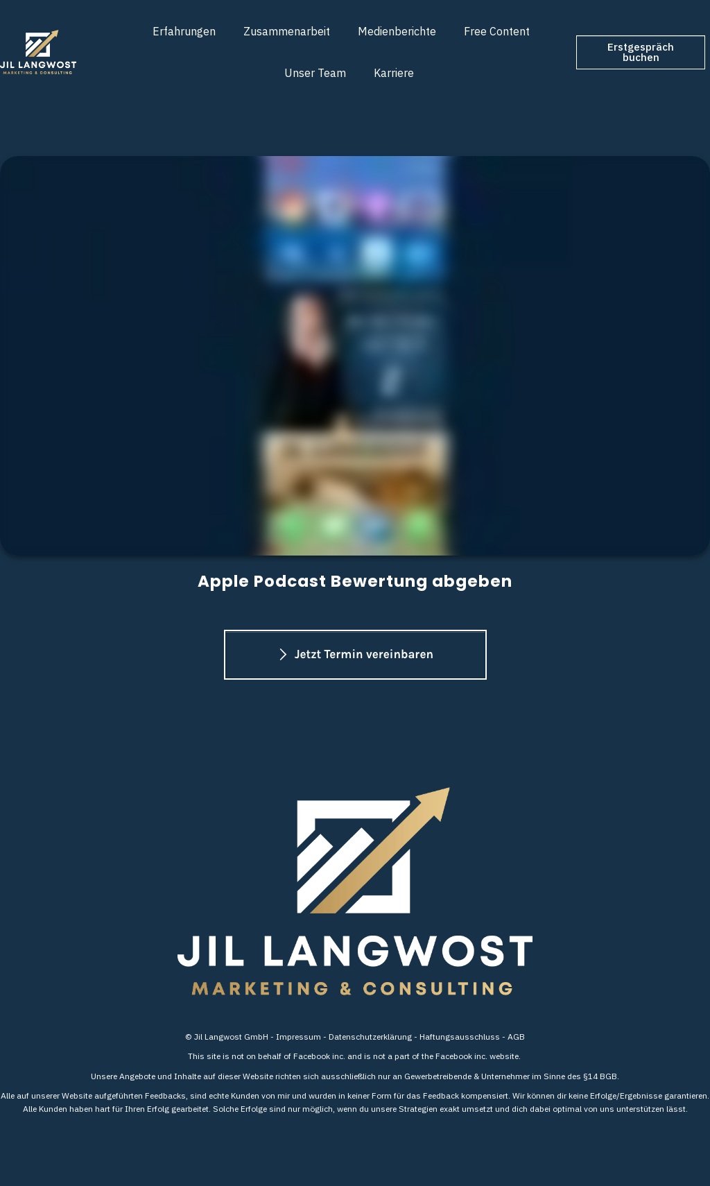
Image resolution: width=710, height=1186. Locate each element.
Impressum (298, 1036)
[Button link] (640, 52)
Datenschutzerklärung (370, 1036)
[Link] (184, 31)
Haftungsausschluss (459, 1036)
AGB (516, 1036)
